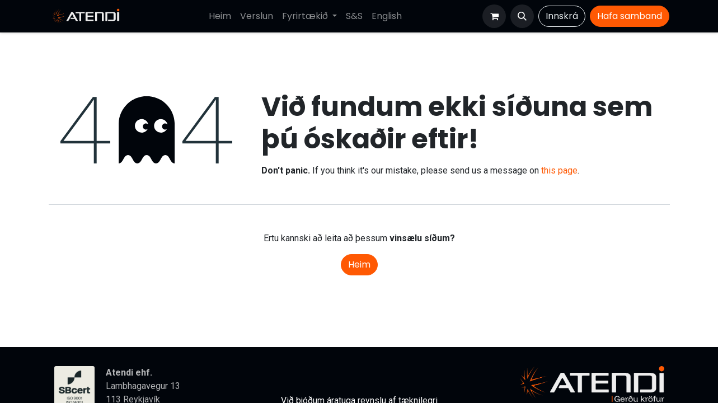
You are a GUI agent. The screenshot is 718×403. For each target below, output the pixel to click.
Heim (359, 264)
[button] (522, 16)
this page (559, 170)
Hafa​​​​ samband (629, 16)
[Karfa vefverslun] (494, 16)
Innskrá (562, 16)
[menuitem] (220, 16)
